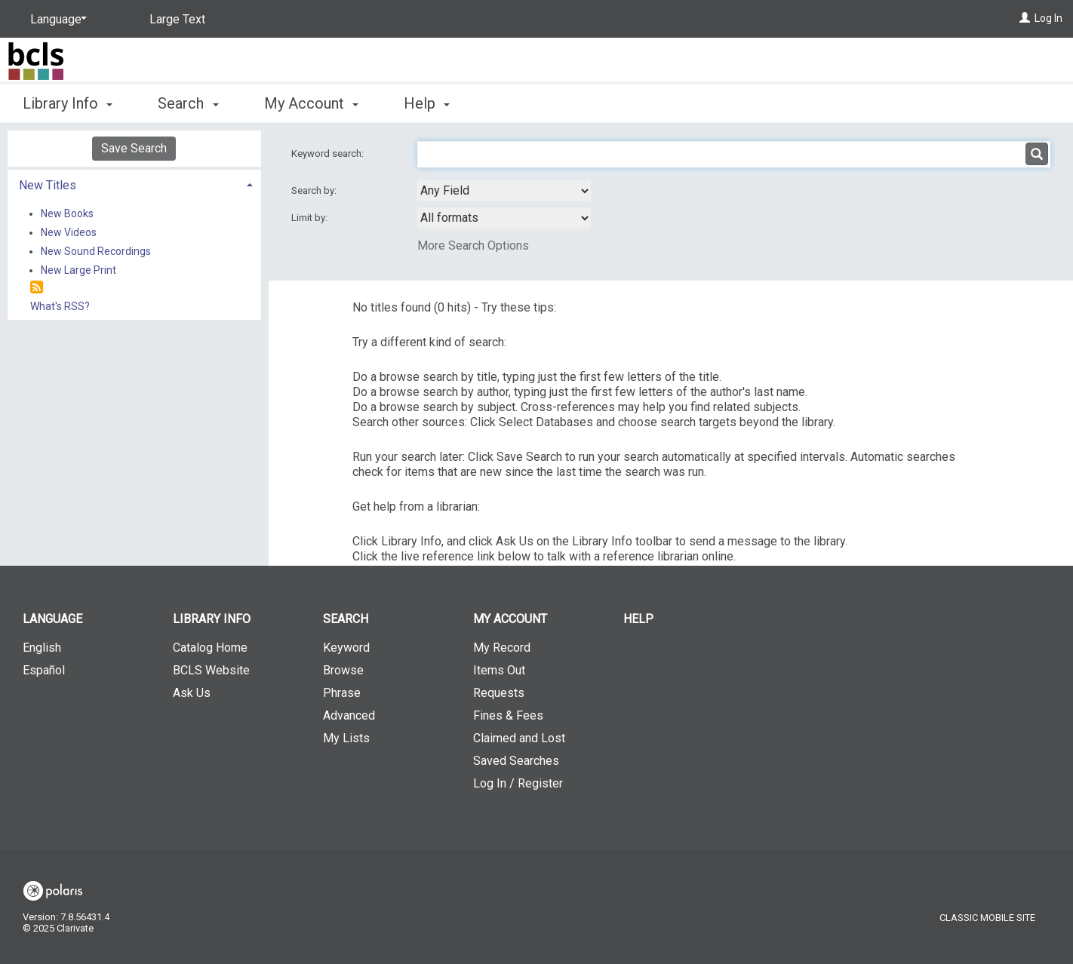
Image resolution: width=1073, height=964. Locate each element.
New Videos (69, 232)
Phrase (342, 693)
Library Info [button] (67, 103)
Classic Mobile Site (987, 917)
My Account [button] (311, 103)
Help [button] (427, 103)
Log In (1048, 18)
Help (638, 619)
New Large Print (78, 270)
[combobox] (504, 190)
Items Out (499, 670)
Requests (498, 693)
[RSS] (36, 288)
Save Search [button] (134, 148)
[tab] (134, 184)
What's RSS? (60, 306)
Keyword (346, 647)
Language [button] (52, 619)
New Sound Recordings (96, 251)
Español (44, 670)
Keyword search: (328, 153)
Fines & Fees (508, 715)
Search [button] (188, 103)
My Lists (346, 738)
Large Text (177, 19)
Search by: (315, 190)
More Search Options (473, 245)
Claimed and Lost (519, 738)
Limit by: (310, 217)
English (42, 647)
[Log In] (1024, 18)
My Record (501, 647)
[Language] (56, 20)
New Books (67, 213)
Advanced (349, 715)
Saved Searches (516, 761)
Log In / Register (518, 783)
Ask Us (192, 693)
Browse (343, 670)
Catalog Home (210, 647)
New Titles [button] (47, 185)
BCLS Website (211, 670)
